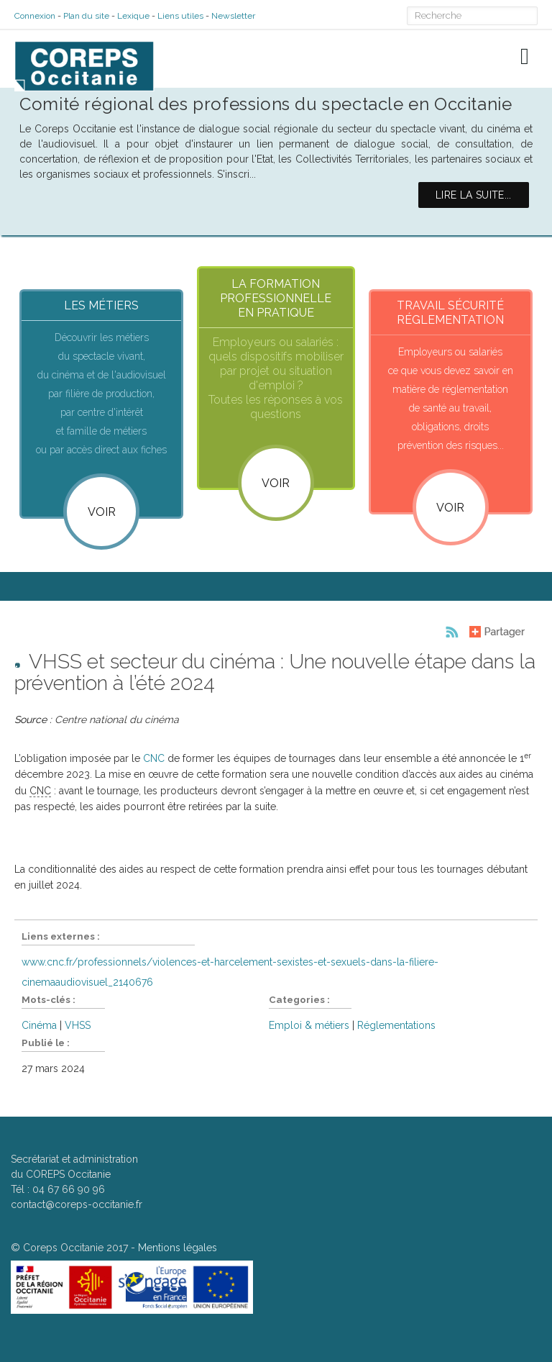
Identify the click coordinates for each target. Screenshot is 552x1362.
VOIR (276, 483)
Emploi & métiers (309, 1025)
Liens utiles (180, 16)
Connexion (34, 16)
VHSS (78, 1025)
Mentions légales (177, 1247)
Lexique (133, 16)
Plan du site (86, 16)
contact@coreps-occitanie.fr (76, 1204)
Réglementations (396, 1025)
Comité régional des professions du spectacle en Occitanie (265, 104)
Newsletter (233, 16)
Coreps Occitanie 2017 (75, 1247)
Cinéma (39, 1025)
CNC (154, 758)
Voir (102, 512)
